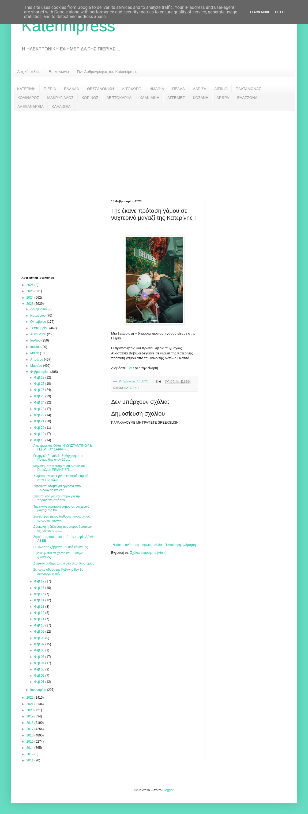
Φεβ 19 (39, 434)
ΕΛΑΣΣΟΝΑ (247, 98)
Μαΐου (35, 353)
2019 (31, 716)
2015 (31, 741)
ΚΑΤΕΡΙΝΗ (26, 89)
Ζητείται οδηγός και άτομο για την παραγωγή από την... (56, 498)
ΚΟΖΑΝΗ (200, 98)
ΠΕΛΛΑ (178, 89)
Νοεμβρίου (38, 315)
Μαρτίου (36, 366)
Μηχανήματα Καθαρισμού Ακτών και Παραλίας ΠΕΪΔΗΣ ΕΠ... (59, 468)
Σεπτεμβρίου (39, 328)
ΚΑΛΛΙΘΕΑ (61, 106)
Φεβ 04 (39, 663)
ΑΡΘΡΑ (222, 98)
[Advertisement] (154, 151)
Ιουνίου (36, 347)
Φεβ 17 (39, 581)
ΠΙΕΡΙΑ (50, 89)
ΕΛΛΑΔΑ (71, 89)
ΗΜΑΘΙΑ (156, 89)
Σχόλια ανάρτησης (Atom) (148, 553)
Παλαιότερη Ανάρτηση (180, 545)
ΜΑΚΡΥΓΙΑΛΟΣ (60, 98)
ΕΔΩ (130, 368)
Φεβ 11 (39, 619)
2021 (31, 704)
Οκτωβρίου (38, 322)
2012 (31, 754)
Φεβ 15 (39, 594)
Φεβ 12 (39, 613)
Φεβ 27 (39, 384)
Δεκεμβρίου (39, 309)
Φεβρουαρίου (40, 372)
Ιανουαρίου (38, 690)
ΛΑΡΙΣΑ (199, 89)
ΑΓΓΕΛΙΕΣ (176, 98)
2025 (31, 291)
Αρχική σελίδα (28, 71)
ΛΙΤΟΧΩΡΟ (131, 89)
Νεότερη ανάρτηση (125, 545)
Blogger (167, 790)
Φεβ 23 (39, 409)
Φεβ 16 (39, 588)
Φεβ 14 (39, 600)
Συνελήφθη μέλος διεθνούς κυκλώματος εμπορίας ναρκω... (61, 518)
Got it (280, 12)
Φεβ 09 (39, 631)
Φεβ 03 (39, 669)
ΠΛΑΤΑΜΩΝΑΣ (248, 89)
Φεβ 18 (39, 440)
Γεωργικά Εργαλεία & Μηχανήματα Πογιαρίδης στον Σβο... (57, 457)
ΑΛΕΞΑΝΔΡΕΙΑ (30, 106)
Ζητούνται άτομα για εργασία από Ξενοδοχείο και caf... (57, 488)
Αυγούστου (38, 334)
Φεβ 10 (39, 625)
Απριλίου (37, 359)
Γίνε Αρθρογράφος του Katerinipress (107, 71)
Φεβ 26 (39, 390)
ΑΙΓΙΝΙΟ (221, 89)
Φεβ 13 (39, 606)
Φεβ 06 (39, 650)
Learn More (260, 12)
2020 (31, 710)
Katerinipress (68, 26)
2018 (31, 723)
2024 (31, 297)
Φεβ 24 (39, 402)
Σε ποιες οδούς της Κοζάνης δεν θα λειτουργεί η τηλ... (58, 571)
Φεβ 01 (39, 682)
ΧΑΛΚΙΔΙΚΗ (149, 98)
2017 (31, 729)
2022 (31, 697)
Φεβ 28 (39, 377)
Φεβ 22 (39, 415)
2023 (31, 304)
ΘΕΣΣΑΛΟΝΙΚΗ (100, 89)
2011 (31, 760)
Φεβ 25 (39, 396)
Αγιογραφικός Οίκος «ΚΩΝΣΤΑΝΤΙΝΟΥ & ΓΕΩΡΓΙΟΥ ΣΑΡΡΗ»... (62, 447)
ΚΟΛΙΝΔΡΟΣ (28, 98)
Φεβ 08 (39, 638)
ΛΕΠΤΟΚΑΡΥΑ (119, 98)
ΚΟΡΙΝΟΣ (90, 98)
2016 (31, 735)
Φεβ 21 (39, 421)
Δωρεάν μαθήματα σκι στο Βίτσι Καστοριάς (63, 563)
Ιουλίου (36, 340)
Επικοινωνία (58, 71)
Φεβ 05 (39, 657)
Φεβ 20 (39, 428)
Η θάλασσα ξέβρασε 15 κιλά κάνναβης (60, 547)
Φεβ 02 (39, 675)
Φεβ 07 (39, 644)
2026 (31, 285)
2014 (31, 748)
